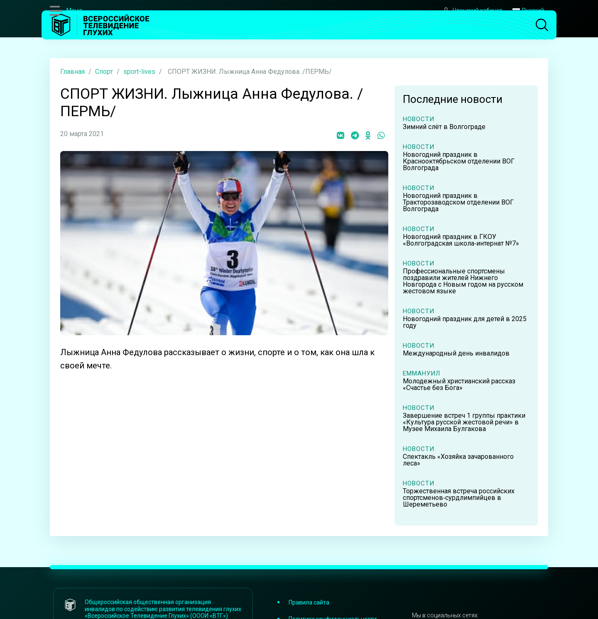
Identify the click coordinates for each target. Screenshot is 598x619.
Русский (528, 10)
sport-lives (139, 72)
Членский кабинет (472, 10)
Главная (72, 72)
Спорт (104, 72)
